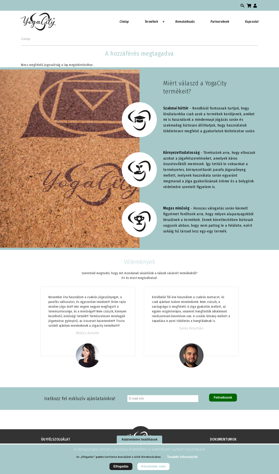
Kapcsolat (251, 22)
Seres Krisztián (191, 328)
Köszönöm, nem (153, 468)
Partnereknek (219, 22)
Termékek (155, 23)
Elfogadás (120, 468)
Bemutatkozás (185, 22)
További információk (182, 459)
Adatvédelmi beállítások (139, 441)
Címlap (124, 22)
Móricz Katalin (87, 333)
